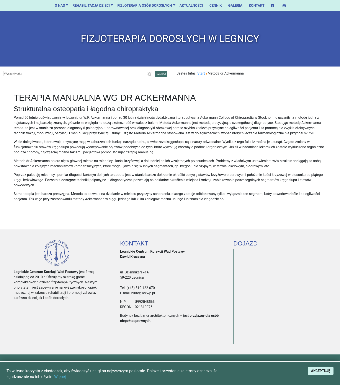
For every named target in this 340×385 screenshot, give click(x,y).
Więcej (60, 376)
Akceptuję (320, 371)
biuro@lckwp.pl (143, 293)
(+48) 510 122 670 (140, 288)
